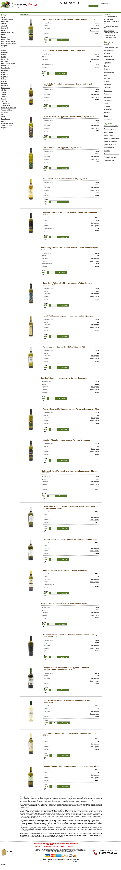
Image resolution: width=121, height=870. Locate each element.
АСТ (2, 114)
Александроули (109, 50)
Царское (4, 128)
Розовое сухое (109, 160)
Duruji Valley (5, 39)
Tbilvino (4, 101)
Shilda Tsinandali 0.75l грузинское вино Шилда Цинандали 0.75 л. (69, 117)
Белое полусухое (110, 129)
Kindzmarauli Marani (8, 63)
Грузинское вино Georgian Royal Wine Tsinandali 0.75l (64, 347)
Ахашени (107, 53)
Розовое (107, 151)
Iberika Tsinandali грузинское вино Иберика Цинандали (63, 50)
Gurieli (3, 54)
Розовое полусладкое (111, 154)
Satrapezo (4, 85)
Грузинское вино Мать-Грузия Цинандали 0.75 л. (62, 148)
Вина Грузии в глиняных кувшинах (111, 31)
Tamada (4, 94)
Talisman (4, 92)
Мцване (106, 81)
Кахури (106, 66)
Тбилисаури (108, 100)
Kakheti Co (5, 59)
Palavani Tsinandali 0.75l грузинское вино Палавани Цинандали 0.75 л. (71, 409)
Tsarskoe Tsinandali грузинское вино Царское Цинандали (64, 378)
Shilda (3, 90)
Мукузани (107, 78)
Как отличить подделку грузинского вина (111, 21)
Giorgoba (4, 46)
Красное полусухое (110, 141)
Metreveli (4, 79)
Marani (3, 72)
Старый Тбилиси (7, 123)
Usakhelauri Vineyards (8, 108)
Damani (3, 37)
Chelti (3, 34)
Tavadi (3, 99)
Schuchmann (5, 88)
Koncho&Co (5, 65)
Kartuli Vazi (5, 61)
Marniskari (4, 74)
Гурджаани (107, 63)
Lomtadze (4, 70)
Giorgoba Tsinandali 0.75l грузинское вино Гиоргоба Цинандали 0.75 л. (71, 766)
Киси (105, 75)
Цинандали (95, 28)
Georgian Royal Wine (8, 41)
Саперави (107, 97)
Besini (3, 30)
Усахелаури (108, 109)
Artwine (3, 23)
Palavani (4, 83)
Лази (3, 116)
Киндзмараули (109, 72)
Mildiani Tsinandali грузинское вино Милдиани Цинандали (64, 604)
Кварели (107, 69)
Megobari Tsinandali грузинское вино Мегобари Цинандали (66, 440)
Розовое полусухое (110, 157)
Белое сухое (94, 31)
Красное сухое (109, 147)
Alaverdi (4, 17)
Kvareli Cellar (5, 68)
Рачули (3, 121)
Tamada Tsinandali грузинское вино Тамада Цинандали (65, 570)
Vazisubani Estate (7, 110)
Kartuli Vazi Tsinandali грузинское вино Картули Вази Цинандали (68, 316)
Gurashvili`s (5, 52)
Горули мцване (109, 59)
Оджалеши (107, 88)
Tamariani (4, 97)
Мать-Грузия (5, 119)
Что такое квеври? (110, 16)
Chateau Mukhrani (7, 32)
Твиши (106, 103)
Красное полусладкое (111, 138)
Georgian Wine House (8, 43)
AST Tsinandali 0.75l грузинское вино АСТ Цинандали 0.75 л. (67, 179)
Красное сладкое (110, 144)
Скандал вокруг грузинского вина (110, 36)
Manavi (106, 44)
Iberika (3, 57)
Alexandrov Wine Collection (7, 20)
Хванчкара (107, 113)
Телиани (107, 106)
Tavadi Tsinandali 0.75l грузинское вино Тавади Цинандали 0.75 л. (69, 19)
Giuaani (3, 48)
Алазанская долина (110, 47)
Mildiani (4, 81)
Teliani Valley (5, 105)
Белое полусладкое (111, 126)
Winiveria (4, 112)
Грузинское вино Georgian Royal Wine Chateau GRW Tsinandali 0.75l (70, 539)
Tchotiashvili (5, 103)
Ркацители (107, 94)
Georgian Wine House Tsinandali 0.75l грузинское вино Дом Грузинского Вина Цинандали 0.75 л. (66, 668)
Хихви (106, 116)
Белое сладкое (109, 132)
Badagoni (4, 28)
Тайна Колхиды (6, 125)
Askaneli (4, 26)
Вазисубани (108, 56)
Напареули (107, 84)
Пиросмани (108, 91)
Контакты (104, 3)
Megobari (4, 77)
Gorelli (3, 50)
